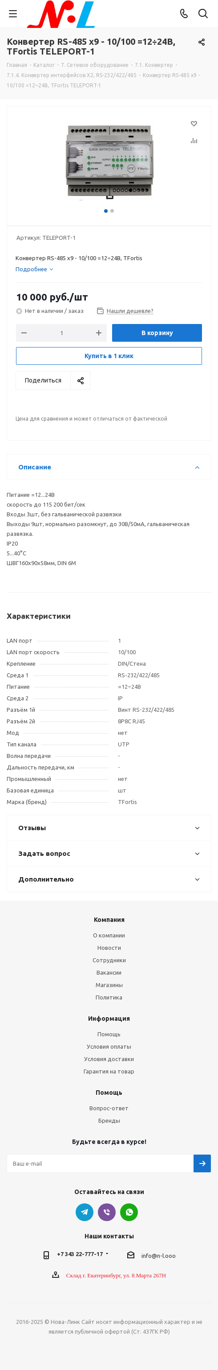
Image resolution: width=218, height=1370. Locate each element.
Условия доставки (109, 1059)
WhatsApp (129, 1212)
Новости (109, 948)
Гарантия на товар (109, 1071)
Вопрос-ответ (109, 1108)
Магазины (109, 985)
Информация (109, 1018)
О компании (109, 935)
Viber (107, 1212)
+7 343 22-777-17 (80, 1254)
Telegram (84, 1212)
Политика (109, 997)
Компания (109, 919)
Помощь (109, 1034)
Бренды (109, 1120)
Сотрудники (109, 960)
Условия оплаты (109, 1046)
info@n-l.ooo (158, 1256)
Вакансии (109, 972)
